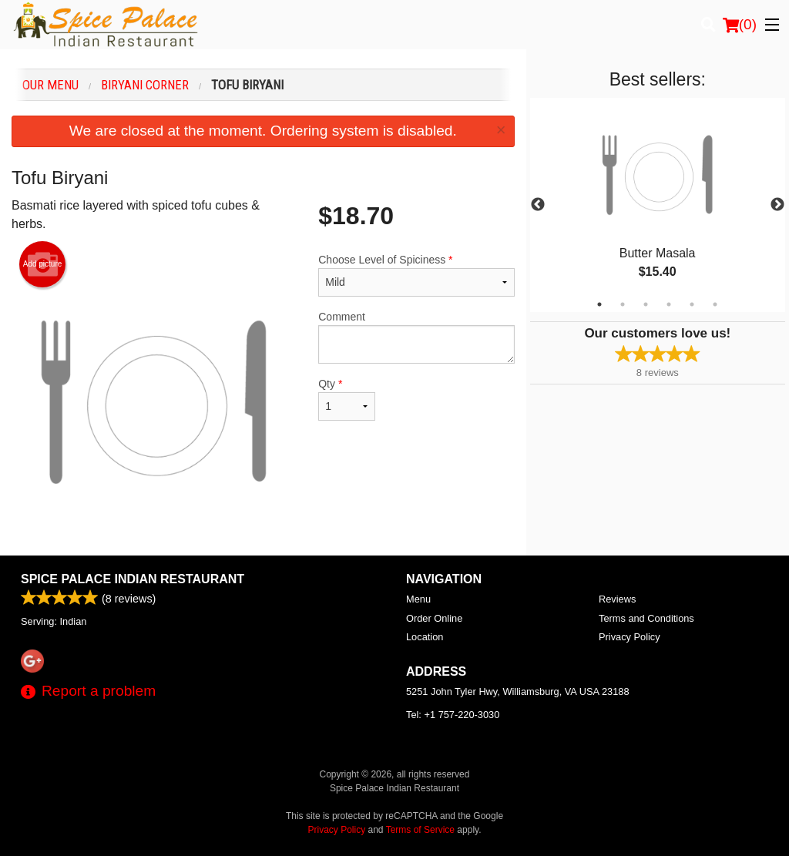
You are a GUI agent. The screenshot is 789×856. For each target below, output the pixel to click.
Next (777, 205)
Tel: (452, 714)
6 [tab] (715, 304)
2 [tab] (622, 304)
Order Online (434, 618)
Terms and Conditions (646, 618)
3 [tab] (645, 304)
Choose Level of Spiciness (416, 275)
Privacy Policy (629, 637)
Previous (538, 205)
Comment (416, 337)
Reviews (617, 599)
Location (424, 637)
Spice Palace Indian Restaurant (132, 579)
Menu (418, 599)
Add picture (42, 264)
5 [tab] (692, 304)
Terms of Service (420, 829)
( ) (740, 24)
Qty (346, 399)
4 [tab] (669, 304)
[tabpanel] (657, 205)
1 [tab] (599, 304)
